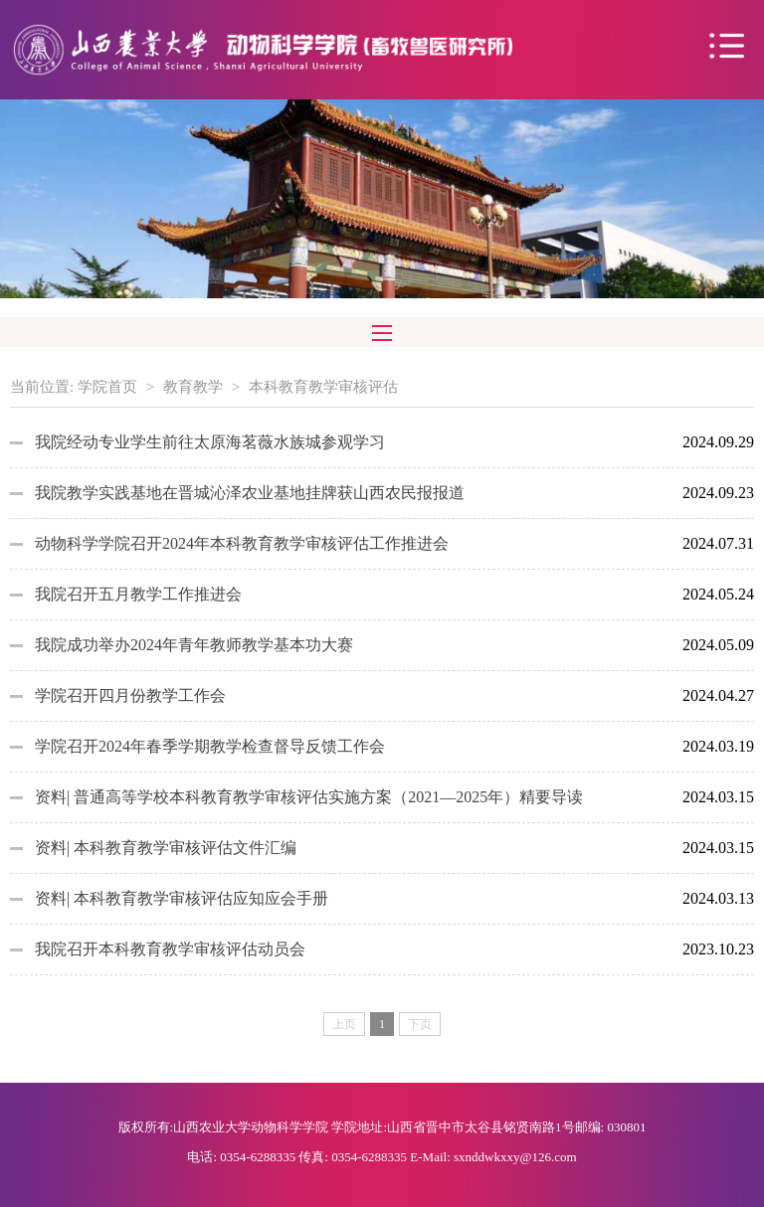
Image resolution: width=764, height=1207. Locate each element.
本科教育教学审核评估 (323, 387)
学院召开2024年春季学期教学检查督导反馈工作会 (210, 746)
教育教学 (193, 387)
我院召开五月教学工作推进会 (138, 594)
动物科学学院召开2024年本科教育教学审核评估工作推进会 (242, 543)
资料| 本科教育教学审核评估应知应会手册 (181, 898)
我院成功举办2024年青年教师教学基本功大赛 (194, 644)
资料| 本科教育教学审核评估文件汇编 (165, 847)
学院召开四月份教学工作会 (130, 695)
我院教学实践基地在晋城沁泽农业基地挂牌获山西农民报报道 (250, 492)
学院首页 (107, 387)
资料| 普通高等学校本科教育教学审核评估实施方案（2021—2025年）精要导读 (309, 796)
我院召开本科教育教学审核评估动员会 (170, 949)
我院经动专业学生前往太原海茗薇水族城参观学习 (210, 441)
